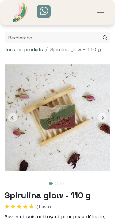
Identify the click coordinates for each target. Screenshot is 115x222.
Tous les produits (24, 49)
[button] (13, 117)
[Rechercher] (105, 37)
